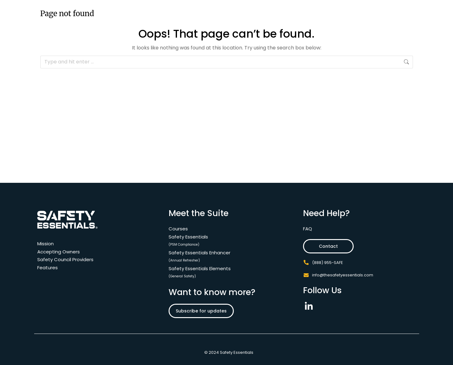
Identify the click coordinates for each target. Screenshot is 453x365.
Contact (326, 246)
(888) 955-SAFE (327, 263)
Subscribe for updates (201, 311)
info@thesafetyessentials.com (342, 275)
